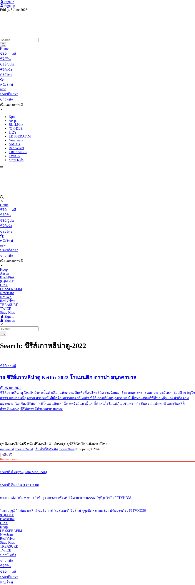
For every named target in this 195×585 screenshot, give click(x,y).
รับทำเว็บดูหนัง (46, 449)
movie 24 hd (24, 449)
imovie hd (7, 449)
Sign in (7, 2)
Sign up (7, 6)
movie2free (67, 449)
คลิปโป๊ (7, 454)
